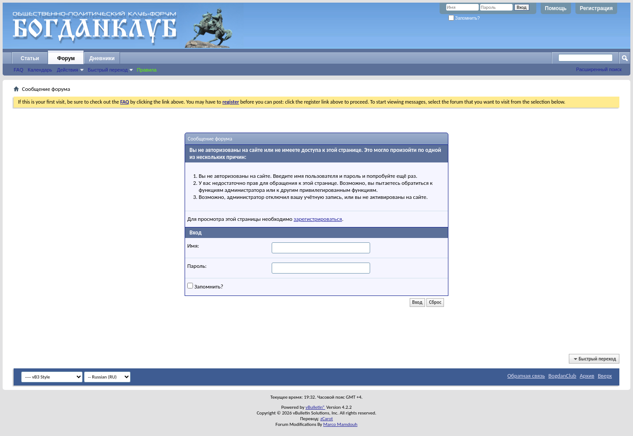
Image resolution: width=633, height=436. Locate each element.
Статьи (30, 58)
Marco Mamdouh (340, 424)
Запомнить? (464, 18)
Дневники (102, 58)
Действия (67, 69)
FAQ (18, 69)
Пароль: (197, 266)
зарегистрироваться (318, 219)
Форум (66, 58)
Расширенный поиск (599, 69)
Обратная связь (526, 375)
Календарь (40, 69)
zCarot (326, 419)
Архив (587, 375)
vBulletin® (315, 407)
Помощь (556, 8)
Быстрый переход (108, 69)
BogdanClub (562, 375)
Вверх (605, 375)
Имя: (193, 245)
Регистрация (596, 8)
